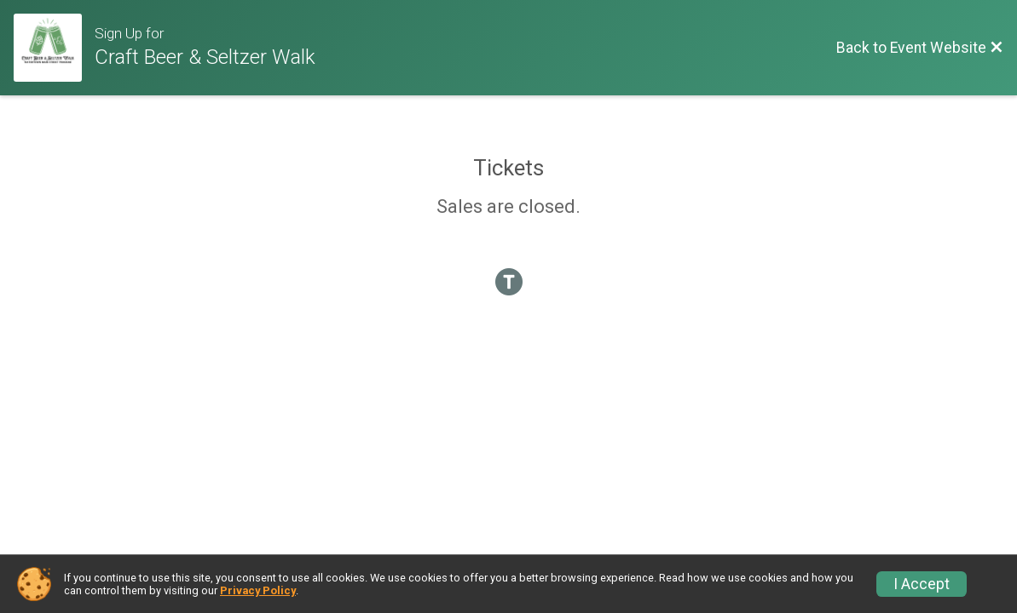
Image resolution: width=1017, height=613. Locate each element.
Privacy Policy (258, 590)
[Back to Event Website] (919, 47)
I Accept (921, 584)
